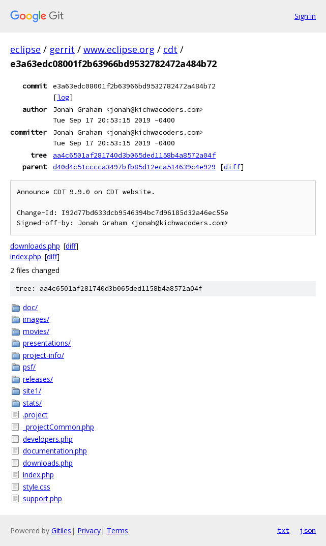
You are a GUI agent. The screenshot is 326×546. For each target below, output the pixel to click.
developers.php (48, 439)
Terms (117, 530)
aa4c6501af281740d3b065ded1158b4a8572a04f (134, 155)
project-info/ (43, 355)
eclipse (25, 49)
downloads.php (35, 246)
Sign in (305, 16)
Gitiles (61, 530)
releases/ (38, 379)
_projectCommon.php (58, 427)
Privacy (89, 530)
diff (232, 166)
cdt (170, 49)
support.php (42, 498)
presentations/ (47, 343)
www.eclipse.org (119, 49)
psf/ (29, 367)
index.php (25, 256)
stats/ (32, 403)
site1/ (32, 391)
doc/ (30, 307)
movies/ (36, 331)
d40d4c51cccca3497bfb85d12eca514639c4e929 (134, 166)
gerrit (62, 49)
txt (283, 530)
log (63, 97)
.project (35, 414)
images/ (36, 319)
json (308, 530)
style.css (36, 487)
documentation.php (55, 451)
